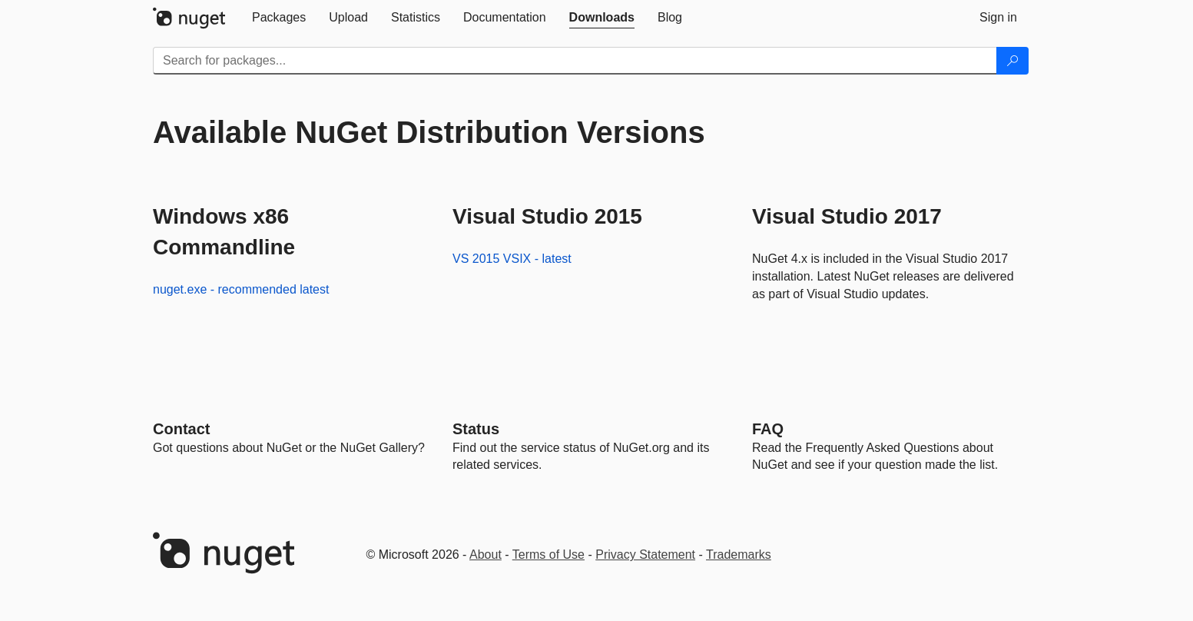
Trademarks (738, 554)
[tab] (278, 18)
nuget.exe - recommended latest (241, 289)
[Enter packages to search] (575, 61)
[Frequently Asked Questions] (768, 428)
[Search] (1012, 61)
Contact (181, 428)
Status (475, 428)
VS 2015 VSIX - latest (512, 258)
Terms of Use (548, 554)
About (485, 554)
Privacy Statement (645, 554)
